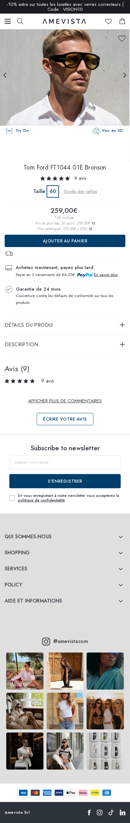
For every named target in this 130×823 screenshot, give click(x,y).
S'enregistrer (65, 481)
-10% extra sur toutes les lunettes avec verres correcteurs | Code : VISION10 (65, 7)
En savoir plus (106, 275)
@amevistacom (65, 641)
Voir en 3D (112, 130)
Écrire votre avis (65, 419)
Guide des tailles (80, 191)
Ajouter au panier (65, 241)
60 (53, 191)
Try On (22, 130)
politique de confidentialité (41, 500)
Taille (39, 191)
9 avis (80, 178)
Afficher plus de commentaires (65, 400)
